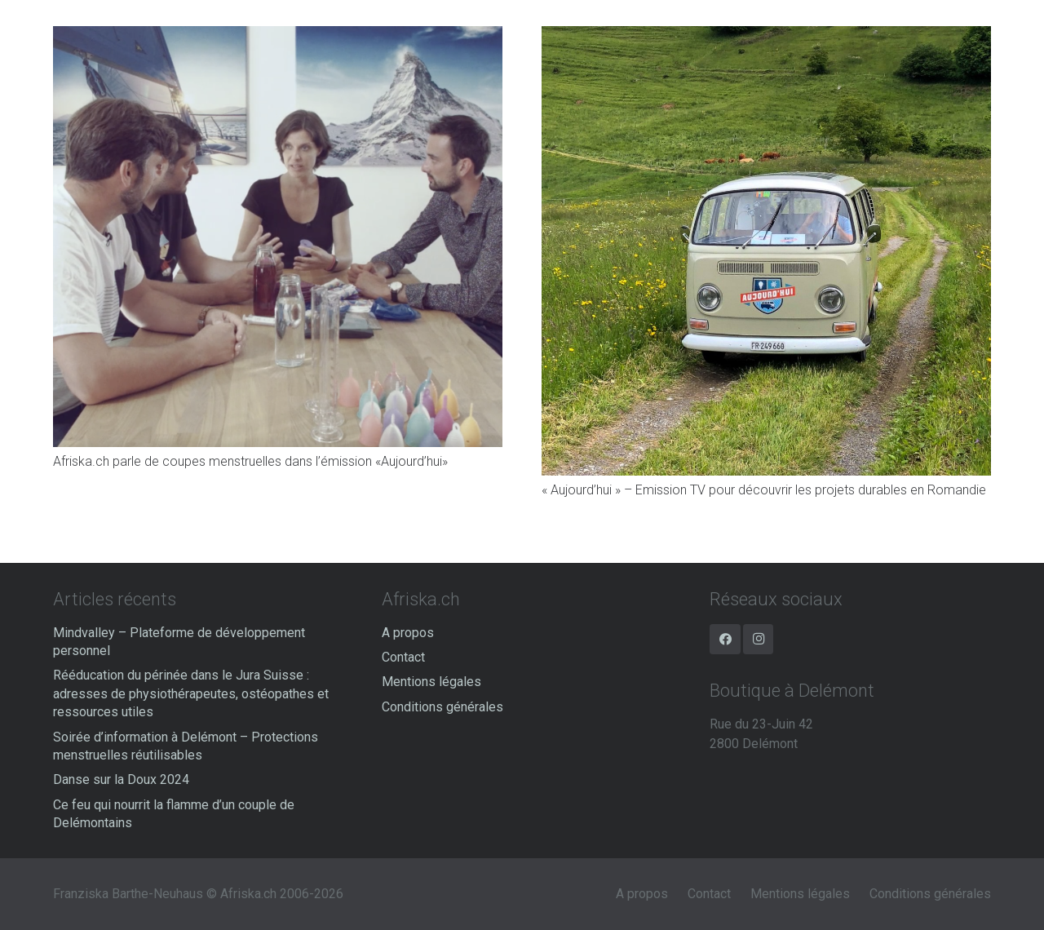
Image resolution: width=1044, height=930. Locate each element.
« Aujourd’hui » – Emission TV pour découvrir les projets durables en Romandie (764, 490)
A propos (408, 632)
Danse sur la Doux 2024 (121, 779)
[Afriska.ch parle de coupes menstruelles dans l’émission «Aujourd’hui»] (277, 35)
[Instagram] (758, 639)
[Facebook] (725, 639)
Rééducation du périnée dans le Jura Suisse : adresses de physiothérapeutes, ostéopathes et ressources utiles (191, 693)
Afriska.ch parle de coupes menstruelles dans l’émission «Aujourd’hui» (250, 461)
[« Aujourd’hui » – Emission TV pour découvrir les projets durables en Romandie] (766, 35)
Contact (403, 657)
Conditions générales (442, 707)
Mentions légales (431, 681)
